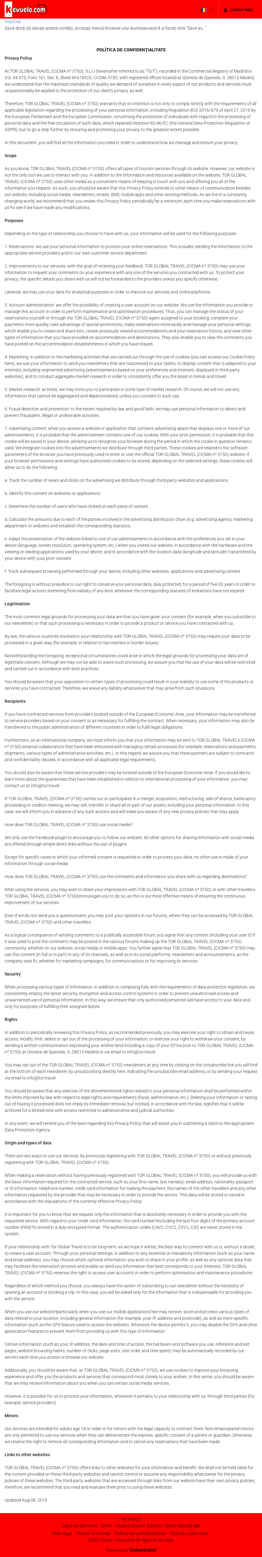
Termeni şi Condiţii (93, 1533)
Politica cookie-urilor (189, 1533)
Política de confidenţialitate (140, 1533)
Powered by (131, 1550)
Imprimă (13, 21)
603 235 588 (189, 1526)
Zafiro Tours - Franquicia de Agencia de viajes (131, 1540)
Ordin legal (62, 1533)
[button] (206, 9)
